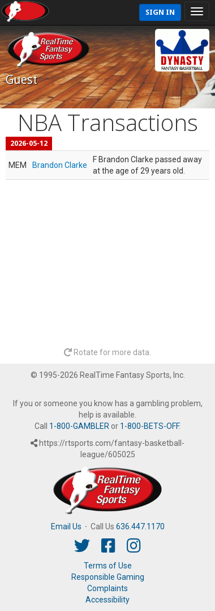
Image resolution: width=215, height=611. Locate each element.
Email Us (66, 526)
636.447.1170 (140, 526)
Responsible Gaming (107, 576)
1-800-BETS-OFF (149, 426)
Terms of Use (108, 565)
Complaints (107, 588)
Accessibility (107, 599)
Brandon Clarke (59, 165)
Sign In (160, 12)
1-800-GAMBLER (79, 426)
